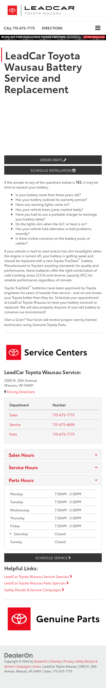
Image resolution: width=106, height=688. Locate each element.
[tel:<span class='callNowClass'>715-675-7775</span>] (64, 414)
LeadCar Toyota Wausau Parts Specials (36, 582)
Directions (52, 27)
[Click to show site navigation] (98, 28)
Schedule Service (53, 557)
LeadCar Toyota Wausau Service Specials (38, 576)
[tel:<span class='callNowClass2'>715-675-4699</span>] (64, 424)
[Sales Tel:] (13, 414)
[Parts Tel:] (13, 434)
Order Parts (53, 159)
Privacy (68, 661)
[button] (19, 28)
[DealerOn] (18, 654)
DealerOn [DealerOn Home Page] (40, 661)
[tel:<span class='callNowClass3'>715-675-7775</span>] (64, 434)
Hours (37, 666)
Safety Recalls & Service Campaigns (34, 589)
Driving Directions (19, 391)
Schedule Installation (53, 170)
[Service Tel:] (15, 424)
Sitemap (55, 661)
